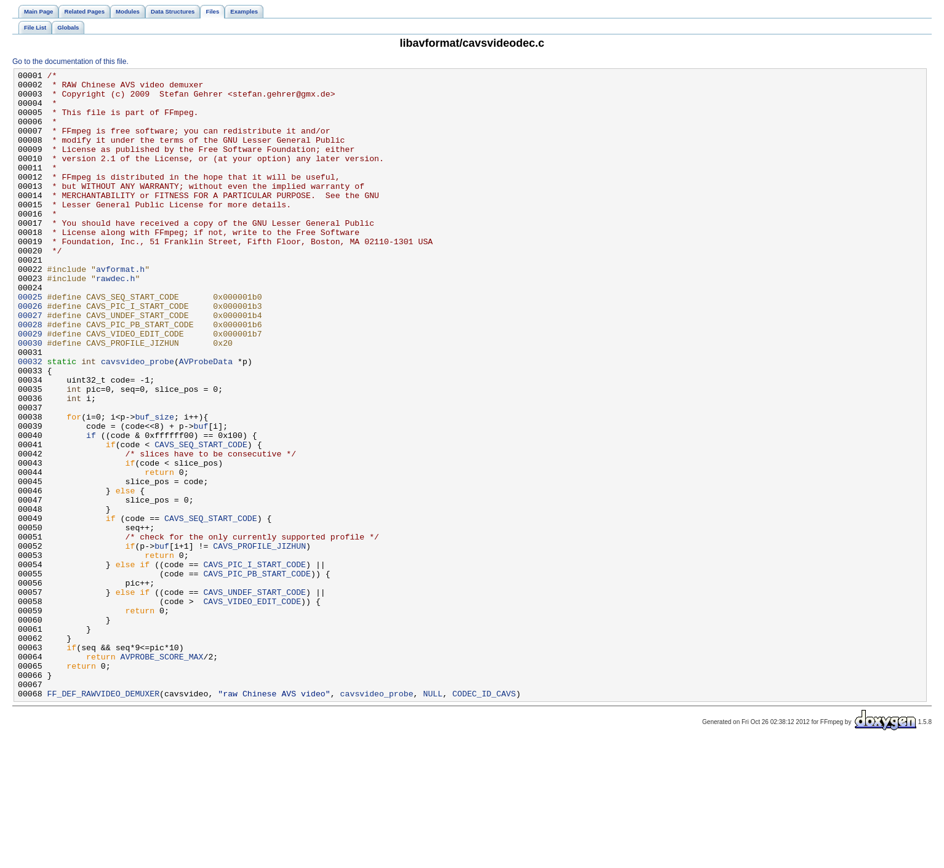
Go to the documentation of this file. (70, 61)
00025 (30, 342)
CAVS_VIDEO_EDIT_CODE (252, 708)
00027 (30, 364)
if (91, 508)
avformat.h (120, 309)
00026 (30, 353)
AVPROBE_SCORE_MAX (162, 774)
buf (201, 497)
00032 (30, 420)
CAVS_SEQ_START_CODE (200, 519)
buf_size (154, 486)
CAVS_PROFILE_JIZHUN (259, 641)
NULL (432, 818)
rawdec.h (115, 320)
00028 (30, 375)
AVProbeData (206, 420)
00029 (30, 386)
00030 (30, 398)
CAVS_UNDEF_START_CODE (254, 697)
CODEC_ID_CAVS (484, 818)
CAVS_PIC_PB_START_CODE (257, 674)
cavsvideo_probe (137, 420)
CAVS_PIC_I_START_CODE (254, 663)
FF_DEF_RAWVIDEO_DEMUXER (103, 818)
